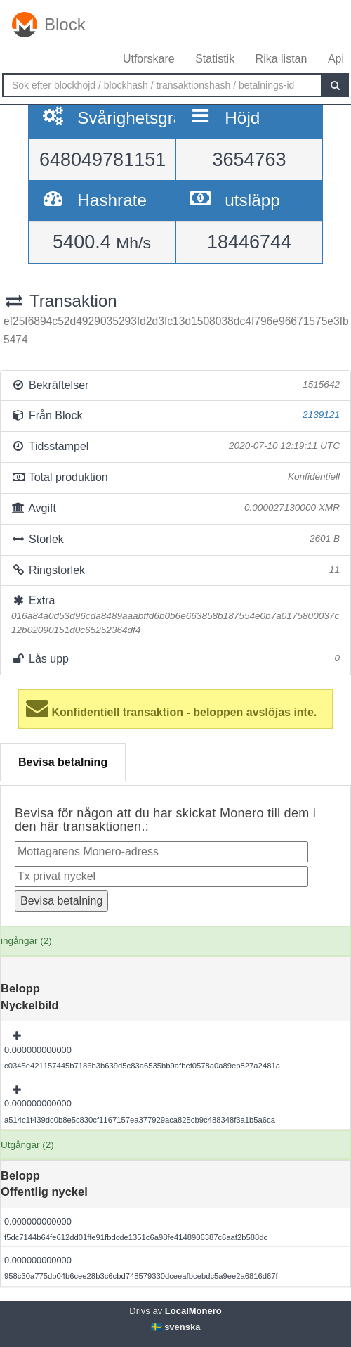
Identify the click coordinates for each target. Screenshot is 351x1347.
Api (336, 59)
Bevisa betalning (62, 762)
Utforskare (149, 59)
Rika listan (281, 59)
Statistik (214, 59)
